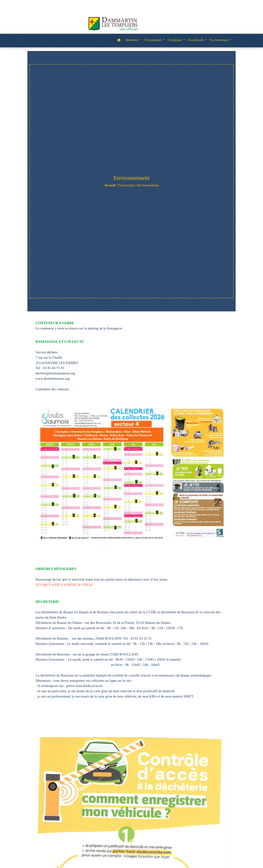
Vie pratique (126, 185)
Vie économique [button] (219, 39)
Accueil (109, 185)
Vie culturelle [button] (196, 39)
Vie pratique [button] (175, 39)
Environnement (148, 185)
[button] (119, 40)
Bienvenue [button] (132, 39)
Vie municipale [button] (153, 39)
